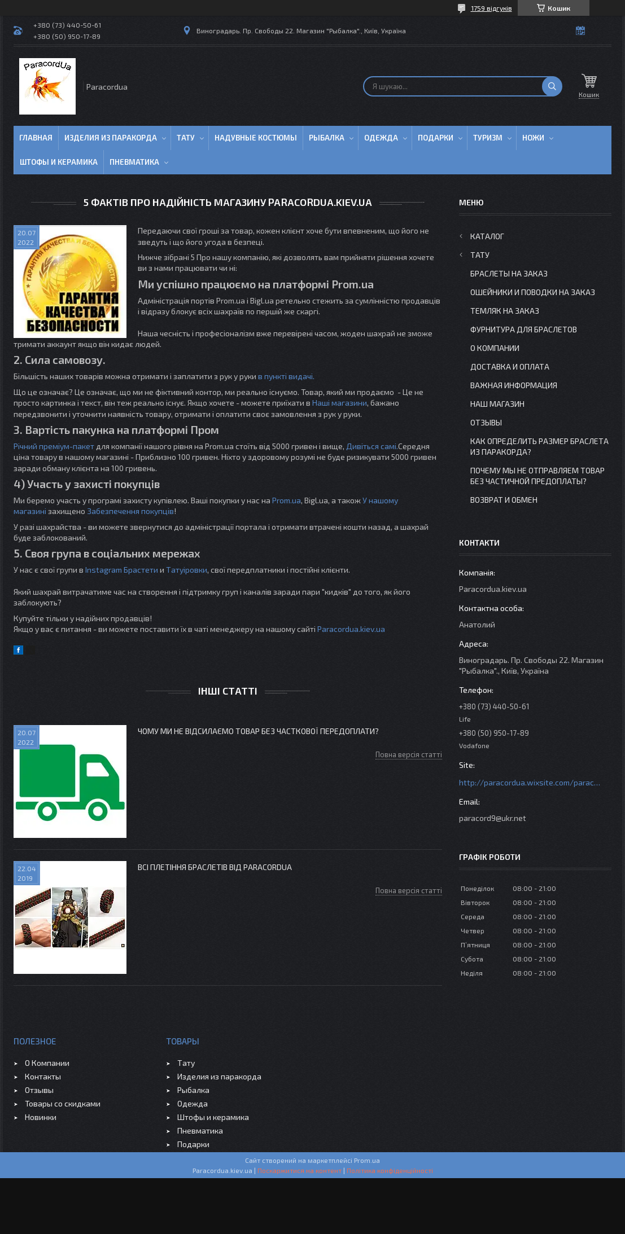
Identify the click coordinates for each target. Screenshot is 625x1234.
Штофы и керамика (213, 1117)
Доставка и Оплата (509, 366)
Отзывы (486, 422)
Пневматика (134, 161)
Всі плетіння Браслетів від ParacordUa (215, 867)
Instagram (103, 569)
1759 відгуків (491, 8)
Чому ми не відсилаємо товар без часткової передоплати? (258, 731)
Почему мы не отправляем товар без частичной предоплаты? (537, 476)
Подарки (435, 137)
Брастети (141, 569)
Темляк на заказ (504, 310)
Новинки (40, 1117)
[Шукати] (552, 86)
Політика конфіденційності (390, 1170)
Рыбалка (326, 137)
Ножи (533, 137)
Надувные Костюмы (256, 137)
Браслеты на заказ (509, 273)
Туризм (487, 137)
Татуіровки (186, 569)
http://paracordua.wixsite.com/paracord (529, 782)
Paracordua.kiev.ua (351, 629)
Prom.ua (286, 500)
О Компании (494, 348)
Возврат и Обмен (503, 499)
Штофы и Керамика (59, 161)
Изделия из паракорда (110, 137)
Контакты (43, 1076)
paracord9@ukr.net (492, 818)
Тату (186, 137)
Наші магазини (339, 402)
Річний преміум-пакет (54, 446)
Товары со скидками (62, 1103)
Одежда (381, 137)
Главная (36, 137)
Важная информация (513, 385)
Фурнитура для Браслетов (523, 329)
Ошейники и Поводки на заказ (532, 292)
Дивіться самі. (372, 446)
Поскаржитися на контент (299, 1170)
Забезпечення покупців (130, 511)
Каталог (487, 236)
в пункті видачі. (286, 376)
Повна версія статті (408, 754)
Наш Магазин (497, 404)
